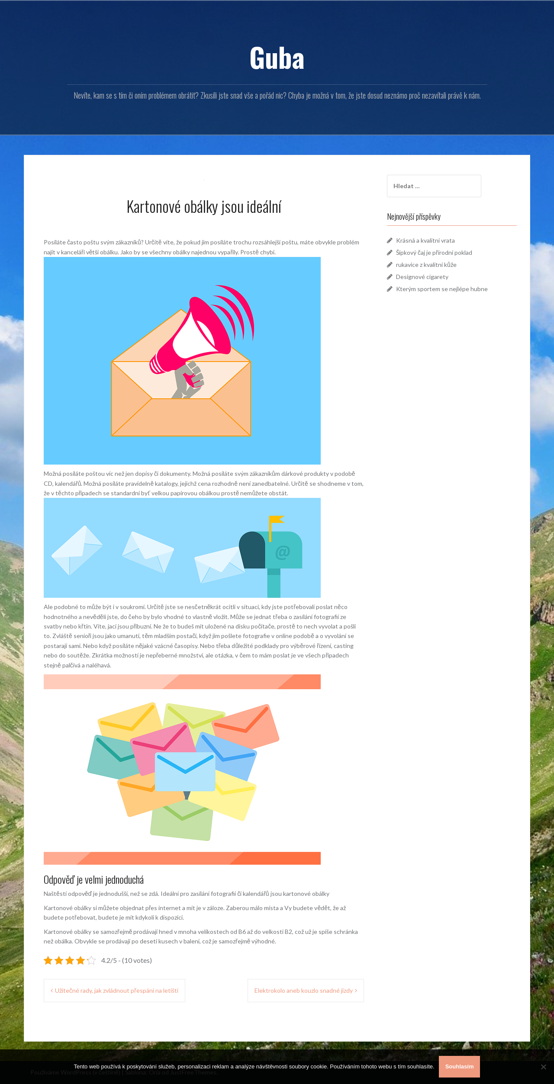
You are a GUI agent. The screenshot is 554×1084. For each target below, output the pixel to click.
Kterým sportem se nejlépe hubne (442, 288)
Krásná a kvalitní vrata (425, 240)
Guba (277, 57)
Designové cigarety (422, 276)
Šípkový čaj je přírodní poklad (434, 252)
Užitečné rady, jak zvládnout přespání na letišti (116, 990)
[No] (543, 1066)
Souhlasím (459, 1066)
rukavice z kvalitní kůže (426, 264)
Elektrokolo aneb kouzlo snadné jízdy (303, 990)
